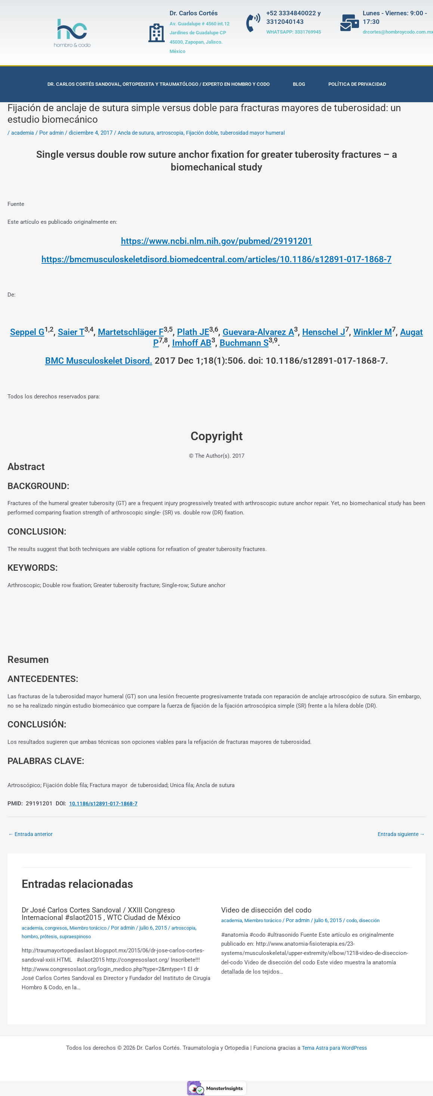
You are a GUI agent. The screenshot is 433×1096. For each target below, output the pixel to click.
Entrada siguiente (399, 834)
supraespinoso (80, 937)
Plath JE (205, 332)
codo (358, 921)
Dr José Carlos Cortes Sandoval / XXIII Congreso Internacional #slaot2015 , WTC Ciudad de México (104, 914)
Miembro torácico (93, 928)
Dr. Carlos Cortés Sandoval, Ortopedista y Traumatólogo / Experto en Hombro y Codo (158, 84)
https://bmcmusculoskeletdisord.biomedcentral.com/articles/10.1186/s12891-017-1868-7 (217, 259)
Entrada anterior (31, 834)
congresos (59, 928)
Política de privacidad (357, 84)
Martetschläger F (141, 332)
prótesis (51, 937)
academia (23, 132)
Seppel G (33, 332)
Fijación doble (210, 132)
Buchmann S (258, 343)
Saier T (79, 332)
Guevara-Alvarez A (273, 332)
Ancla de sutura (139, 132)
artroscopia (176, 132)
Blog (299, 84)
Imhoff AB (204, 343)
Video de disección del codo (267, 910)
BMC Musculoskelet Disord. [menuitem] (99, 361)
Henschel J (341, 332)
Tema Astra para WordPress (334, 1048)
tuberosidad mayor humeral (265, 132)
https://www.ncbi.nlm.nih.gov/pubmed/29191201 (216, 241)
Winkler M (392, 332)
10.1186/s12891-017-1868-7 (107, 803)
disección (376, 921)
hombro (31, 937)
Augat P (154, 343)
